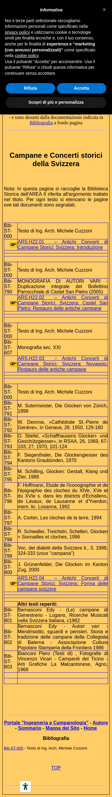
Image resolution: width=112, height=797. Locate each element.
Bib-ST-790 (8, 286)
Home (90, 728)
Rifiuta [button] (30, 88)
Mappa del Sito (62, 728)
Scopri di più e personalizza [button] (55, 102)
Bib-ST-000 (13, 748)
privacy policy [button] (17, 32)
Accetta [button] (81, 88)
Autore (100, 722)
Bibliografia (41, 122)
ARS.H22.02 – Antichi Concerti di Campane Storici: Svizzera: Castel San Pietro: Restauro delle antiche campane (63, 303)
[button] (104, 9)
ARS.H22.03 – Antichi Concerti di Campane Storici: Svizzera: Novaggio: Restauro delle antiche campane (63, 364)
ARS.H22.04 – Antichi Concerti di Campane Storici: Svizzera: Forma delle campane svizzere (63, 583)
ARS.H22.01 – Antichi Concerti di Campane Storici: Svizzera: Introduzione (63, 244)
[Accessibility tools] (25, 786)
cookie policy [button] (26, 55)
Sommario (29, 728)
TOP (56, 767)
